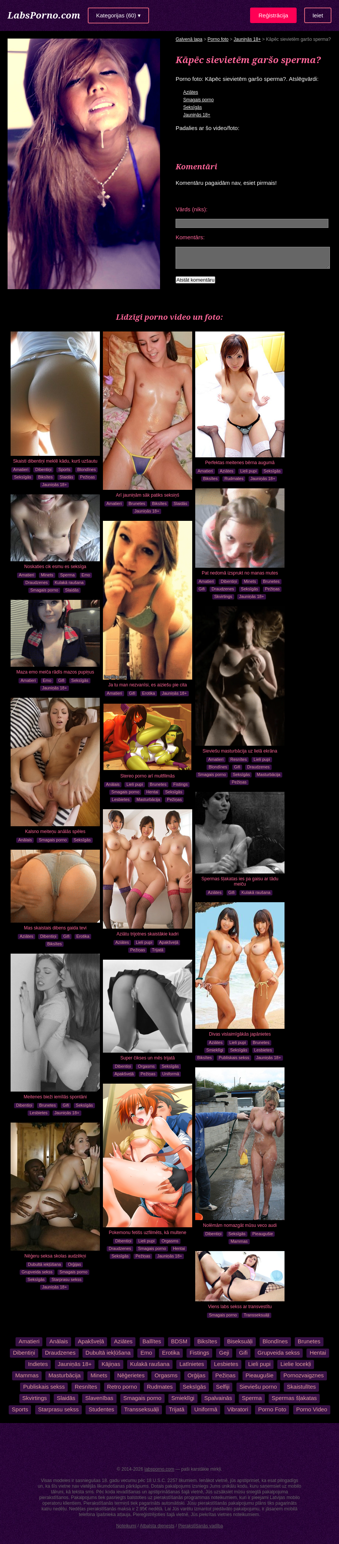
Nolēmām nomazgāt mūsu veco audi (240, 1225)
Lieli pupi (248, 471)
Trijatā (157, 950)
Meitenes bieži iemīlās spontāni (55, 1097)
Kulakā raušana (69, 582)
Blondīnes (86, 469)
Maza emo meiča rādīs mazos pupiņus (55, 672)
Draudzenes (222, 589)
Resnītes (238, 759)
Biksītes (45, 477)
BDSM (179, 1341)
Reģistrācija (273, 15)
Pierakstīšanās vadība (200, 1526)
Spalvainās (218, 1398)
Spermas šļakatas (294, 1398)
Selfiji (223, 1386)
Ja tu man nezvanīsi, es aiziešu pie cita (147, 685)
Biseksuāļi (239, 1341)
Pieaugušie (262, 1233)
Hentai (152, 792)
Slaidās (66, 477)
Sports (64, 469)
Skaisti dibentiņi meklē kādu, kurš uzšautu (55, 461)
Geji (224, 1352)
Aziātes (190, 92)
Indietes (38, 1364)
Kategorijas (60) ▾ (118, 15)
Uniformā (170, 1074)
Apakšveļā (169, 942)
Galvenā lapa (189, 39)
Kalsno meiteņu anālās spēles (55, 831)
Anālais (25, 840)
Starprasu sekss (66, 1279)
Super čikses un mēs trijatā (147, 1058)
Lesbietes (121, 799)
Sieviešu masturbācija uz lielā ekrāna (239, 751)
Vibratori (237, 1409)
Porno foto (218, 39)
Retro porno (122, 1386)
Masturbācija (268, 774)
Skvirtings (223, 596)
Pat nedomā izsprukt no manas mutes (240, 573)
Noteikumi (126, 1526)
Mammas (238, 1241)
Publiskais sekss (234, 1057)
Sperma (67, 575)
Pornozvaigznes (303, 1375)
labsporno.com (159, 1469)
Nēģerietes (131, 1375)
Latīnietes (191, 1364)
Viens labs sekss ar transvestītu (240, 1306)
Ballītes (151, 1341)
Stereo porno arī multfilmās (147, 776)
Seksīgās (192, 107)
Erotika (148, 693)
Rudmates (233, 478)
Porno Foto (272, 1409)
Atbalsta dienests (157, 1526)
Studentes (102, 1409)
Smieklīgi (214, 1050)
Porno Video (311, 1409)
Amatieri (20, 469)
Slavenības (99, 1398)
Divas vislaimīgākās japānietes (240, 1034)
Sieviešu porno (258, 1386)
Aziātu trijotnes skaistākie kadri (148, 934)
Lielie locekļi (295, 1364)
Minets (250, 581)
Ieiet (318, 15)
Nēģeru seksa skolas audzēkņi (55, 1256)
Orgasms (146, 1066)
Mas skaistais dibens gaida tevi (55, 928)
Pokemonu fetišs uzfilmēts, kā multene (148, 1232)
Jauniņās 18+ (247, 39)
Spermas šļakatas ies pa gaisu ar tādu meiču (239, 881)
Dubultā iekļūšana (44, 1264)
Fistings (180, 784)
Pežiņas (87, 477)
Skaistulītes (301, 1386)
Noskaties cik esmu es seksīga (55, 566)
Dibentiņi (43, 469)
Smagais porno (198, 99)
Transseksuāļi (256, 1315)
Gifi (202, 589)
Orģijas (74, 1264)
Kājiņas (110, 1364)
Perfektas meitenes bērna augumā (239, 462)
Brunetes (137, 503)
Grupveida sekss (37, 1272)
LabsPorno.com (44, 15)
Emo (86, 575)
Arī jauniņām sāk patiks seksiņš (147, 495)
